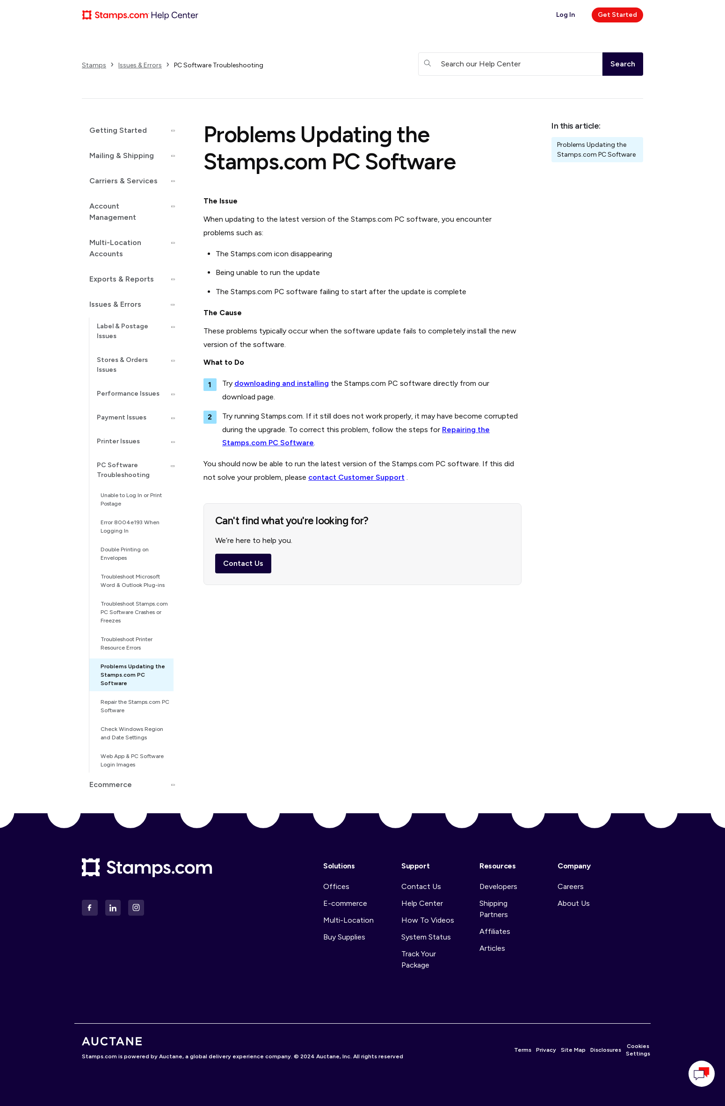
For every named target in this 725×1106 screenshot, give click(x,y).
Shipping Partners (493, 909)
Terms (522, 1050)
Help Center (422, 903)
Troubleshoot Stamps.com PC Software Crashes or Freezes (134, 612)
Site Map (573, 1050)
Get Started (617, 15)
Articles (492, 948)
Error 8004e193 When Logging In (130, 526)
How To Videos (427, 920)
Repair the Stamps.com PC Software (135, 706)
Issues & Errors (140, 65)
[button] (128, 130)
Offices (336, 886)
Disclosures (605, 1050)
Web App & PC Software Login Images (132, 760)
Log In (565, 15)
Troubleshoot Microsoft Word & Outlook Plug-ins (133, 580)
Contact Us (243, 566)
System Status (426, 937)
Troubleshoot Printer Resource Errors (126, 643)
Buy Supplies (344, 937)
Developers (498, 886)
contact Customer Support (356, 477)
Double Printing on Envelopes (125, 553)
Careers (571, 886)
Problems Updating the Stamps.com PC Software (133, 675)
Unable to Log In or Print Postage (131, 499)
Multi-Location (348, 920)
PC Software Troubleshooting (218, 65)
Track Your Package (418, 959)
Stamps (94, 65)
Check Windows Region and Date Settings (132, 733)
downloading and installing (281, 383)
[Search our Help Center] (510, 64)
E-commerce (345, 903)
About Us (574, 903)
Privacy (546, 1050)
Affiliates (494, 931)
